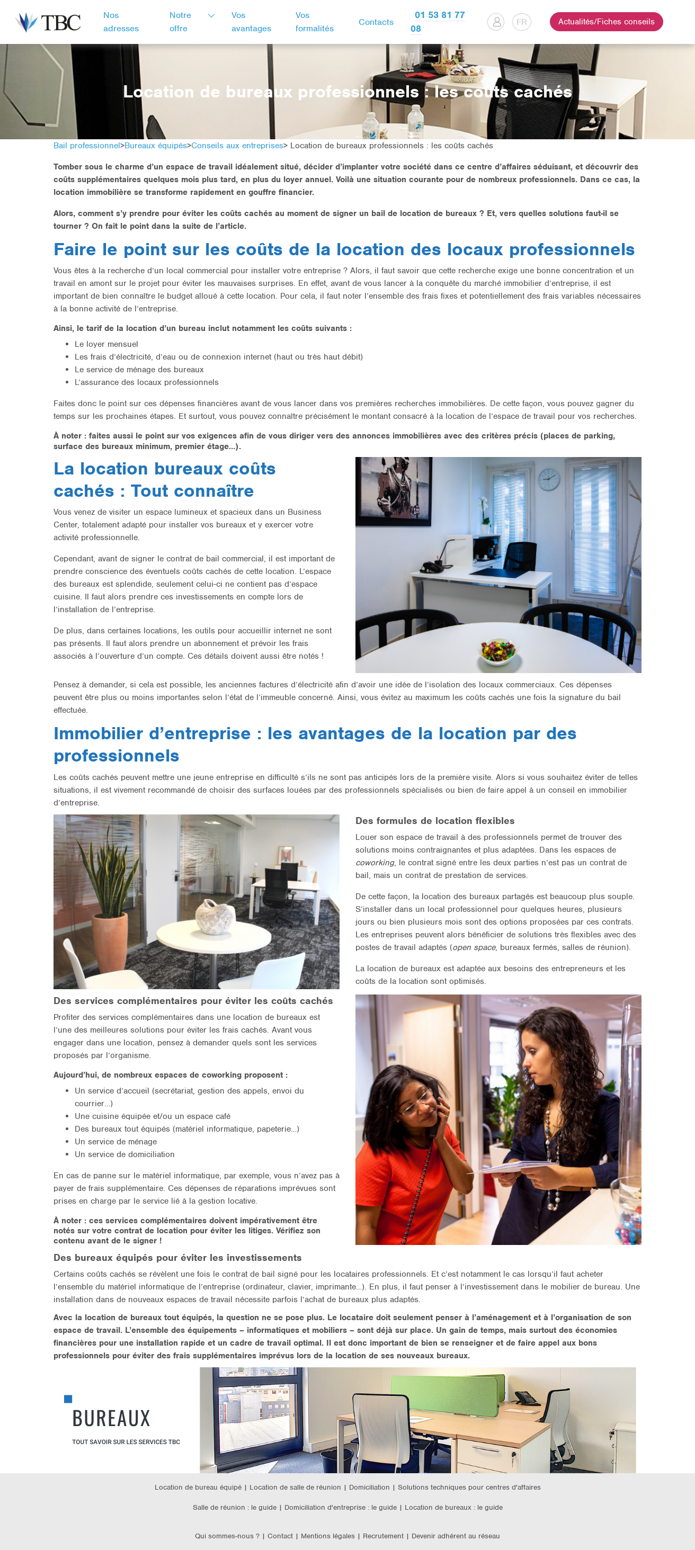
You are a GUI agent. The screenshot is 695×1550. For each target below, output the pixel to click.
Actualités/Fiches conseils (606, 21)
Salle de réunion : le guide (235, 1507)
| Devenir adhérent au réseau (453, 1535)
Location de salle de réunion (295, 1487)
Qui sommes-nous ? (227, 1535)
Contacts (376, 22)
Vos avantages (251, 22)
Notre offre (180, 22)
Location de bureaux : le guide (454, 1507)
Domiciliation (369, 1487)
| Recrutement (381, 1535)
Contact (280, 1535)
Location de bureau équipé (198, 1487)
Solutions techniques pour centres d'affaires (469, 1487)
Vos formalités (315, 22)
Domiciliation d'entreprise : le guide (340, 1507)
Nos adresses (121, 22)
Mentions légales (329, 1535)
